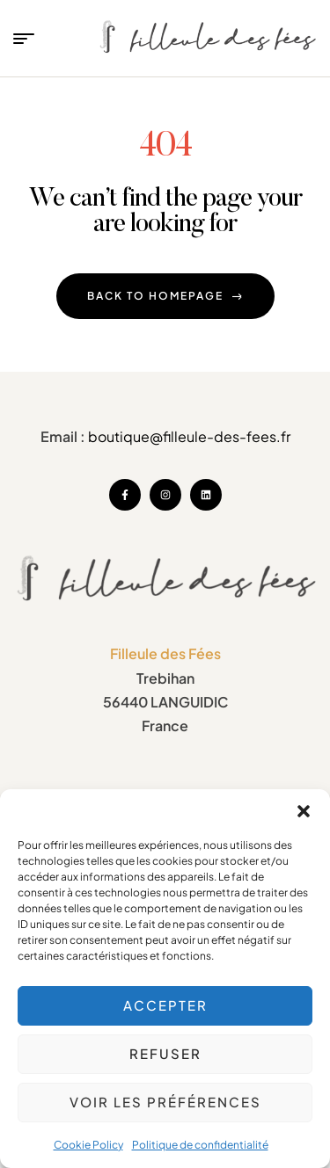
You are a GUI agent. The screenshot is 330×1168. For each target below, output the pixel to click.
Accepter (165, 1005)
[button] (303, 811)
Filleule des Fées (165, 653)
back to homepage (165, 295)
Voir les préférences (165, 1101)
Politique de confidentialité (200, 1144)
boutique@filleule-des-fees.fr (189, 436)
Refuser (165, 1053)
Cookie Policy (88, 1144)
